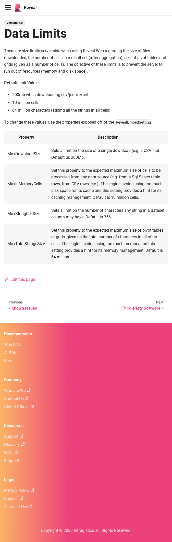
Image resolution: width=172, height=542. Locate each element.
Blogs (11, 460)
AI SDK (10, 352)
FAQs (11, 452)
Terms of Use (18, 506)
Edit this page (19, 279)
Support (13, 436)
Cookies (13, 498)
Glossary (14, 444)
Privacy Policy (19, 490)
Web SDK (12, 344)
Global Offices (19, 406)
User (8, 361)
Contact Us (16, 398)
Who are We (17, 390)
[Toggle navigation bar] (8, 7)
